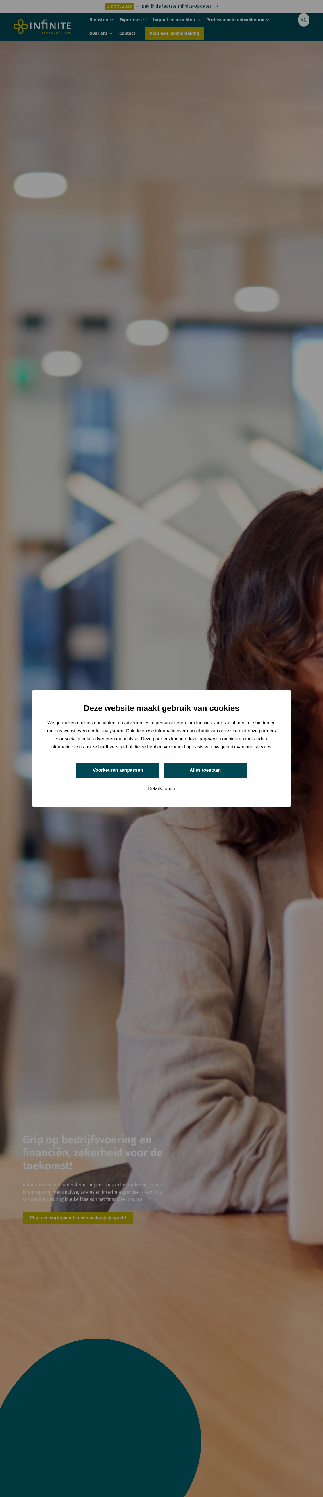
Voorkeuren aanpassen (118, 770)
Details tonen (161, 788)
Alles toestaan (205, 770)
